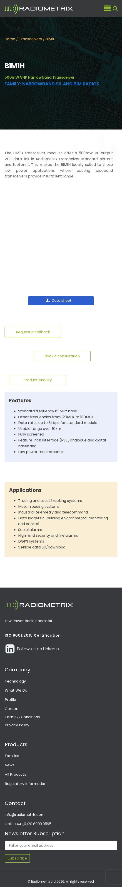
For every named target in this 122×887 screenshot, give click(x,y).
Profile (10, 697)
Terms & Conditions (22, 715)
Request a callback (33, 330)
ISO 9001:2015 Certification (33, 633)
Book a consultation (62, 354)
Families (12, 754)
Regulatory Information (25, 782)
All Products (15, 772)
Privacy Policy (17, 723)
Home (10, 39)
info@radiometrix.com (25, 812)
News (9, 763)
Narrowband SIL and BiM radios (60, 84)
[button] (61, 299)
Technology (15, 679)
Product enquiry (37, 378)
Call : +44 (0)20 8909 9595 (28, 822)
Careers (12, 707)
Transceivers (30, 39)
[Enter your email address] (61, 844)
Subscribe (17, 856)
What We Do (16, 688)
